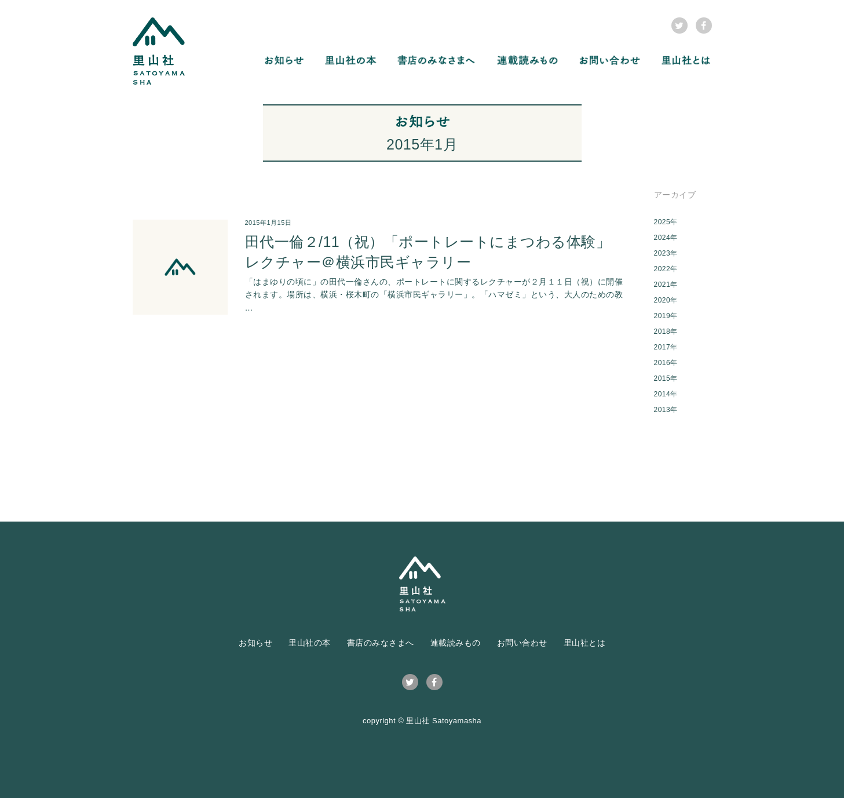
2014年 (666, 394)
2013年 (666, 410)
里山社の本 (309, 642)
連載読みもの (455, 642)
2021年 (666, 284)
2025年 (666, 222)
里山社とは (585, 642)
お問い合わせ (522, 642)
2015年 (666, 378)
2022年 (666, 269)
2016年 (666, 363)
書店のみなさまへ (380, 642)
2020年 (666, 300)
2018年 (666, 331)
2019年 (666, 316)
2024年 (666, 238)
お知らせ (255, 642)
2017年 (666, 347)
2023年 (666, 253)
